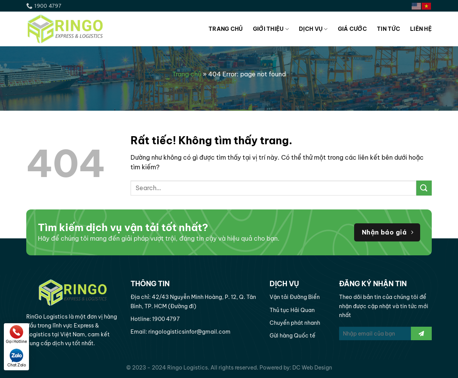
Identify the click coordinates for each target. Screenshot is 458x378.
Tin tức (388, 28)
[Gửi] (424, 188)
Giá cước (352, 28)
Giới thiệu (271, 29)
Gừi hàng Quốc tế (293, 335)
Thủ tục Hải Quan (292, 310)
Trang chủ (226, 28)
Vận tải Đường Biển (295, 297)
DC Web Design (312, 367)
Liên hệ (421, 28)
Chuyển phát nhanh (295, 322)
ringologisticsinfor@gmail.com (189, 331)
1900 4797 (166, 319)
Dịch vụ (313, 29)
